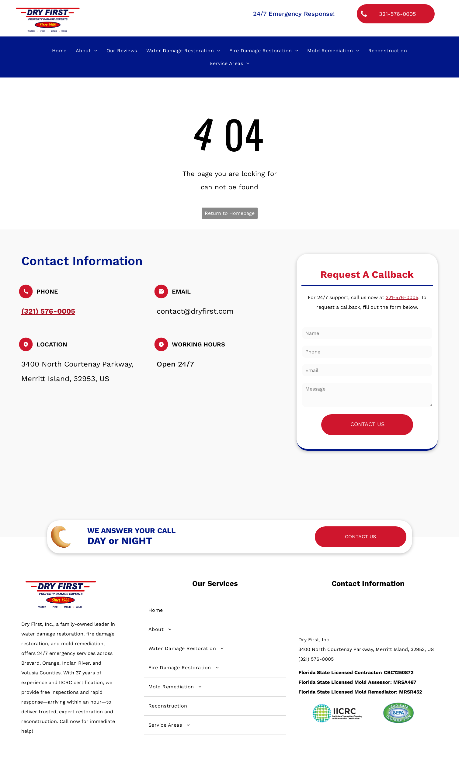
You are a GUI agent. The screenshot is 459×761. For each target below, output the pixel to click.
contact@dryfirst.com (195, 311)
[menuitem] (59, 50)
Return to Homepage (230, 213)
